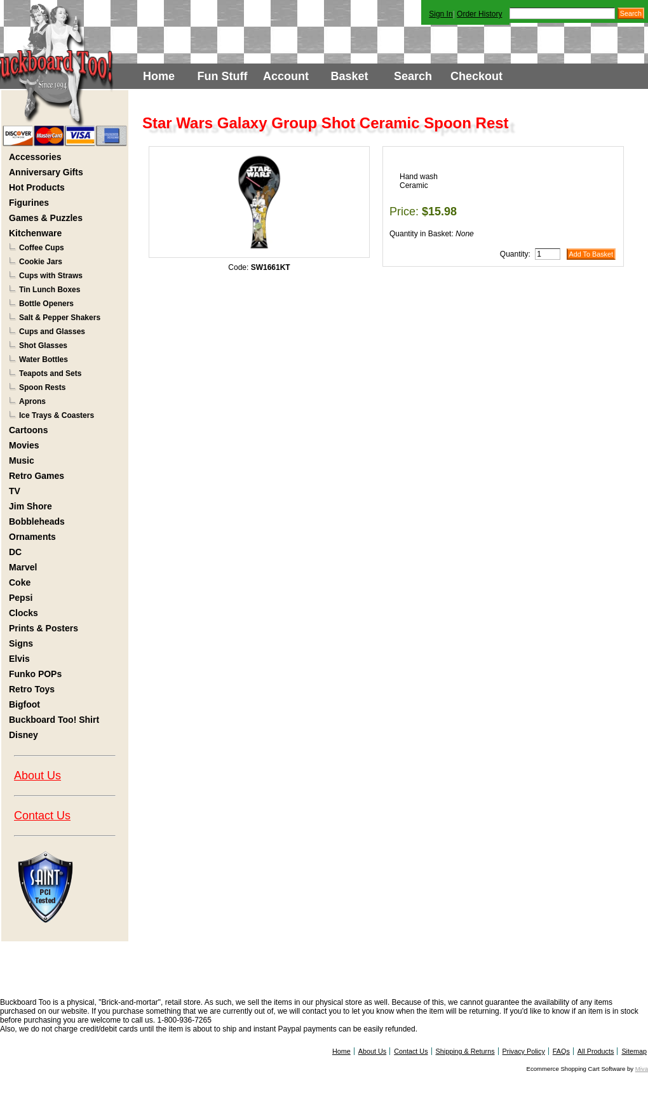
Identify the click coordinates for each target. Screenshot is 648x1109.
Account (286, 76)
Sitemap (634, 1051)
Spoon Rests (42, 387)
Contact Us (42, 815)
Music (21, 460)
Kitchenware (35, 233)
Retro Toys (32, 689)
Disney (23, 735)
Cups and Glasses (52, 331)
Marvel (23, 567)
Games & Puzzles (46, 218)
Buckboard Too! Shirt (54, 720)
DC (15, 552)
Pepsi (20, 598)
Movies (24, 445)
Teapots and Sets (50, 373)
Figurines (29, 203)
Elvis (19, 659)
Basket (349, 76)
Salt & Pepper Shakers (59, 317)
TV (14, 491)
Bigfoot (24, 704)
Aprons (32, 401)
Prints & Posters (43, 628)
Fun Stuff (223, 76)
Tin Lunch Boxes (49, 289)
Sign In (440, 14)
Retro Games (36, 476)
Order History (479, 14)
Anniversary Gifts (46, 172)
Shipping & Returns (465, 1051)
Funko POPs (35, 674)
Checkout (476, 76)
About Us (37, 775)
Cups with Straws (51, 275)
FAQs (561, 1051)
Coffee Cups (41, 247)
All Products (595, 1051)
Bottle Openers (46, 303)
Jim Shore (30, 506)
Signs (21, 643)
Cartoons (28, 430)
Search (413, 76)
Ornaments (32, 537)
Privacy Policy (524, 1051)
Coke (19, 582)
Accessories (35, 157)
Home (159, 76)
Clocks (23, 613)
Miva (641, 1068)
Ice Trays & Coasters (56, 415)
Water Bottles (43, 359)
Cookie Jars (40, 261)
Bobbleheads (37, 521)
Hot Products (37, 187)
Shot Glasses (43, 345)
